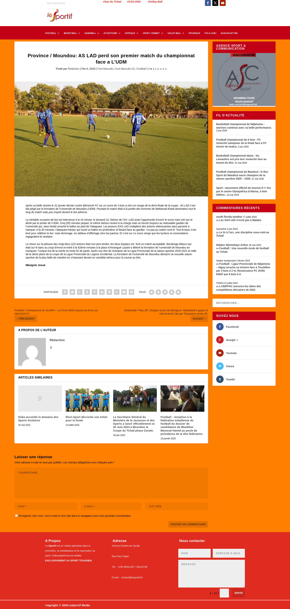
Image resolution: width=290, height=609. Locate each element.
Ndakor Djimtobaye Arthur (232, 244)
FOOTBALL (50, 33)
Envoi (239, 592)
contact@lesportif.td (131, 577)
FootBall (141, 68)
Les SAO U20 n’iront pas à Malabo (240, 220)
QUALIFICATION (229, 33)
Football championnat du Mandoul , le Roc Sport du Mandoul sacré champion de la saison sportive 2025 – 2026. (242, 175)
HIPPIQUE (130, 33)
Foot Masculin (105, 68)
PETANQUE (194, 33)
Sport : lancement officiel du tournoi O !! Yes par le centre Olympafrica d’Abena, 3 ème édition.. (243, 191)
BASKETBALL (70, 33)
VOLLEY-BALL (174, 33)
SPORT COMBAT (151, 33)
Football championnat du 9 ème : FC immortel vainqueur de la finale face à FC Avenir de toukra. (241, 143)
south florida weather (229, 216)
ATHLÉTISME (110, 33)
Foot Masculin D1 (125, 68)
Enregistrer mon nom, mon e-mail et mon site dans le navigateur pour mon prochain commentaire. (75, 515)
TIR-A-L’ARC (210, 33)
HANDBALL (90, 33)
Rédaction (73, 68)
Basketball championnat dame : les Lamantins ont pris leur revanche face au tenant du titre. (241, 159)
